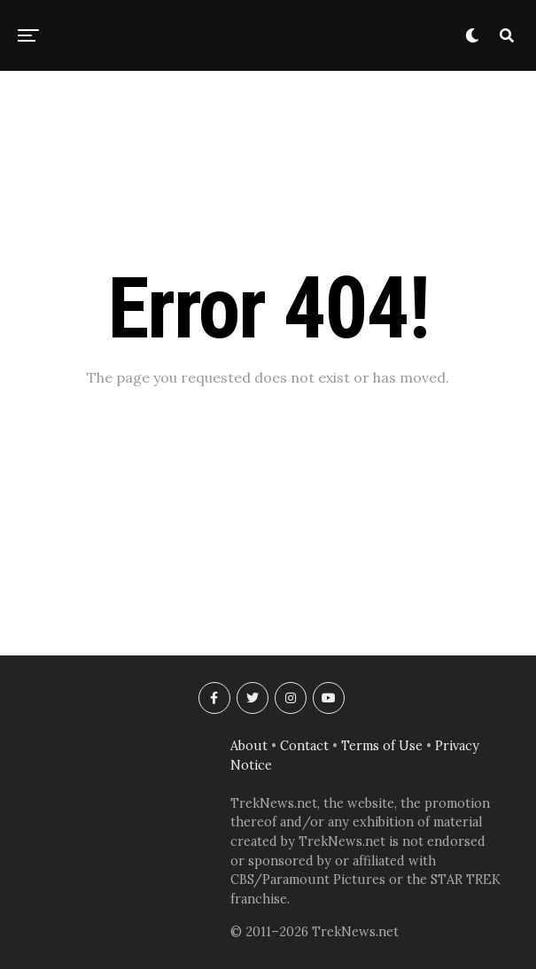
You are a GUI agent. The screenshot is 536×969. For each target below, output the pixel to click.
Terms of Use (382, 746)
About (249, 746)
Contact (304, 746)
